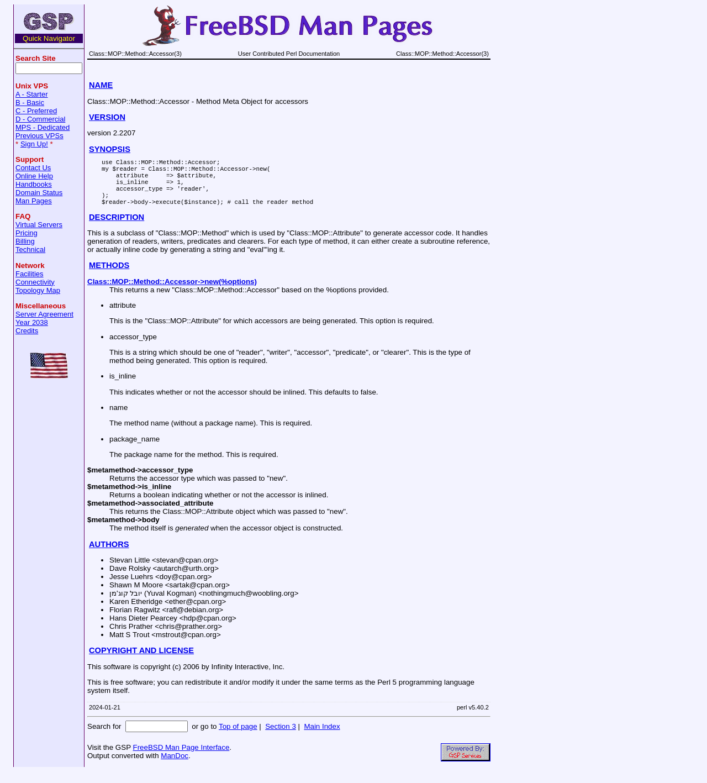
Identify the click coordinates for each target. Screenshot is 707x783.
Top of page (238, 738)
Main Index (322, 738)
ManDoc (174, 767)
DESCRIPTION (116, 228)
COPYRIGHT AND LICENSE (141, 662)
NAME (101, 85)
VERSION (107, 117)
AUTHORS (109, 555)
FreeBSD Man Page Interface (181, 759)
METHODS (109, 276)
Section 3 (280, 738)
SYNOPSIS (109, 149)
